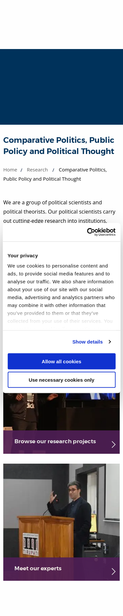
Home (10, 169)
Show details (87, 342)
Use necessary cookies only (61, 380)
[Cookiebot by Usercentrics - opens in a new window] (87, 232)
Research (37, 169)
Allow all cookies (61, 361)
